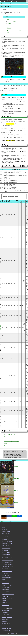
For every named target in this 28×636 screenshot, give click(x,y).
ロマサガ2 (4, 598)
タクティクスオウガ (6, 587)
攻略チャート (10, 490)
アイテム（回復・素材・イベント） (11, 441)
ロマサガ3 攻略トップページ (10, 434)
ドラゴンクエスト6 (6, 552)
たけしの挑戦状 (5, 605)
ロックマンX (5, 625)
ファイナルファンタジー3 (7, 562)
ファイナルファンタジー (7, 557)
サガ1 (3, 596)
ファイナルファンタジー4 (7, 564)
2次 (7, 628)
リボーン (9, 589)
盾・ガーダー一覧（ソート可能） (14, 30)
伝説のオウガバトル (6, 585)
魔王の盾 (9, 23)
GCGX (12, 633)
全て (16, 196)
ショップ (6, 445)
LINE (14, 515)
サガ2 (6, 596)
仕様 (8, 19)
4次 (10, 628)
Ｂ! (19, 515)
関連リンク (9, 32)
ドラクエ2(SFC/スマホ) (7, 543)
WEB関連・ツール (6, 531)
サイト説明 (4, 529)
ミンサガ (4, 600)
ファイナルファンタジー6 (7, 568)
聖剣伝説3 (9, 577)
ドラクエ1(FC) (5, 539)
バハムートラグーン (6, 591)
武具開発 (6, 443)
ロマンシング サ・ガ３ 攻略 (8, 1)
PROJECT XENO (6, 630)
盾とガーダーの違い (11, 21)
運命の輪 (4, 589)
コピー (4, 517)
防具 (5, 438)
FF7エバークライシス (7, 571)
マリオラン (10, 608)
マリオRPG (4, 608)
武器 (5, 436)
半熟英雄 (4, 579)
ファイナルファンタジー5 (7, 566)
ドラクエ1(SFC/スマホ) (7, 541)
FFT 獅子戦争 (5, 573)
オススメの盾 (9, 25)
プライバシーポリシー (7, 533)
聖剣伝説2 (4, 577)
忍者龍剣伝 (4, 621)
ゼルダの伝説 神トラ (6, 610)
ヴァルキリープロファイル (8, 594)
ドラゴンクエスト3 (6, 545)
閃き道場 (9, 466)
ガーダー (11, 196)
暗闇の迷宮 (9, 478)
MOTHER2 (9, 617)
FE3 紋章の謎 (5, 612)
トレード (9, 502)
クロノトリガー (5, 575)
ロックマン (4, 623)
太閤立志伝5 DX (5, 619)
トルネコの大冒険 (6, 554)
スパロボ (4, 628)
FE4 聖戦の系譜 (5, 614)
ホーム (3, 527)
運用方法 (9, 28)
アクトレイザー (5, 583)
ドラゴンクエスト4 (6, 548)
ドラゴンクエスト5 (6, 550)
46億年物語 (4, 602)
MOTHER (4, 617)
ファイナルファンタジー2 (7, 560)
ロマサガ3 (3, 3)
